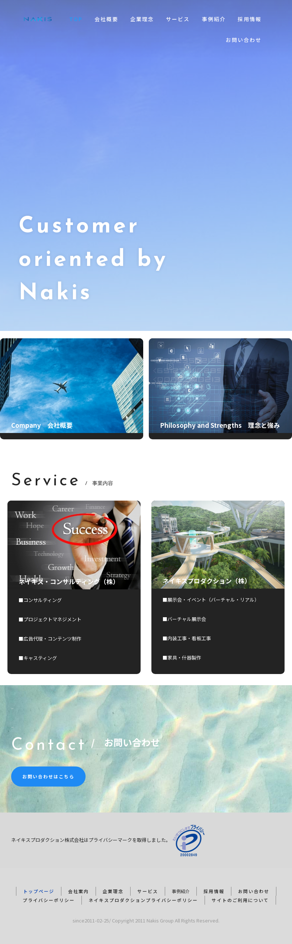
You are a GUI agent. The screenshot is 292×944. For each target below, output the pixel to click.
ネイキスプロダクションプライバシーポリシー (143, 900)
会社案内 (78, 891)
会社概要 (106, 19)
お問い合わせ (243, 39)
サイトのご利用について (240, 900)
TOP (76, 19)
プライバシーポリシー (49, 900)
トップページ (38, 891)
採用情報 (249, 19)
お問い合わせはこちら (48, 776)
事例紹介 (214, 19)
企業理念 (142, 19)
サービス (178, 19)
